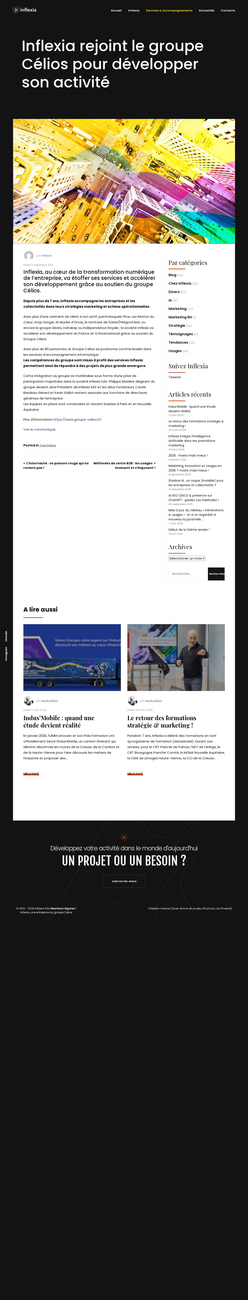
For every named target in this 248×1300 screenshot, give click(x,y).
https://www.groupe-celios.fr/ (77, 419)
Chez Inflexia (47, 445)
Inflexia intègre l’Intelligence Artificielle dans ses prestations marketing (192, 440)
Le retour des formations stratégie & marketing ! (161, 721)
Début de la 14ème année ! (189, 529)
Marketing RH (180, 317)
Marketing (177, 308)
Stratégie (177, 325)
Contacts (228, 10)
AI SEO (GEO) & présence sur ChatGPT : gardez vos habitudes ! (194, 497)
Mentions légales (63, 908)
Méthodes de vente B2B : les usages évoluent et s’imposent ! (125, 465)
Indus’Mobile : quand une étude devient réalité (58, 721)
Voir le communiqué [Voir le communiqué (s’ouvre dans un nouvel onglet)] (39, 429)
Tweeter (175, 377)
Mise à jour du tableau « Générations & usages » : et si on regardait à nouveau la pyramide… (196, 514)
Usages (175, 350)
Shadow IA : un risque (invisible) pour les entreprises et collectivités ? (196, 482)
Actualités (206, 10)
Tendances (178, 342)
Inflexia (133, 10)
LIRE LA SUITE (31, 774)
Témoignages (181, 334)
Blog (172, 275)
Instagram (6, 654)
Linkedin (6, 636)
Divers (174, 291)
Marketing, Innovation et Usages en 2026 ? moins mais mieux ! (195, 468)
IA (170, 300)
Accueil (116, 10)
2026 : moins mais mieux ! (188, 455)
